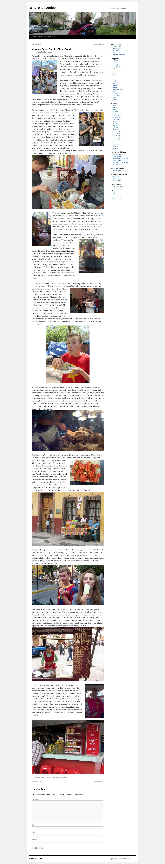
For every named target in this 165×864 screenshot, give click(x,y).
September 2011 (117, 142)
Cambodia (115, 63)
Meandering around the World (121, 158)
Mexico (49, 777)
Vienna (114, 97)
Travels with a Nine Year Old (120, 162)
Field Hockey (99, 44)
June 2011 (115, 148)
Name (34, 825)
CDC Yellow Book (118, 186)
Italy (114, 73)
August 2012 (116, 119)
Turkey (114, 91)
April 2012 (115, 128)
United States (116, 95)
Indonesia (115, 71)
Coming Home (117, 65)
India (114, 69)
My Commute (116, 50)
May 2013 (115, 107)
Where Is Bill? (116, 176)
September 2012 (117, 117)
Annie (40, 37)
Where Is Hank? (117, 180)
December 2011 (117, 136)
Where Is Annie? (42, 7)
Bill (45, 37)
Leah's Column (117, 170)
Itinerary (115, 75)
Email (34, 832)
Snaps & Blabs (117, 160)
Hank (54, 37)
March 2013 (116, 109)
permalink (63, 777)
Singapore (115, 85)
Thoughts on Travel (118, 89)
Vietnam (115, 99)
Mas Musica (36, 44)
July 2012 (115, 121)
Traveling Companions (119, 54)
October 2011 (116, 140)
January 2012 (116, 134)
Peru (114, 83)
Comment (35, 799)
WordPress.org (116, 199)
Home (34, 37)
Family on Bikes (117, 156)
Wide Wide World (117, 164)
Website (34, 839)
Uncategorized (116, 93)
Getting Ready (116, 67)
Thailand (115, 87)
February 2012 (116, 132)
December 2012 (117, 111)
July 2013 (115, 105)
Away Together (117, 154)
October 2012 (116, 115)
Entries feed (116, 195)
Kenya (114, 77)
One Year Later (117, 46)
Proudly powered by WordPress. (121, 858)
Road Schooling (117, 48)
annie (50, 52)
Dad (114, 52)
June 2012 (115, 123)
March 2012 (116, 130)
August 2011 (116, 144)
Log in (114, 193)
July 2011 (115, 146)
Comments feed (117, 197)
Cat (49, 37)
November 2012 (117, 113)
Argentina (115, 61)
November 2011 (117, 138)
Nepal (114, 81)
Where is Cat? (116, 178)
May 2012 (115, 126)
